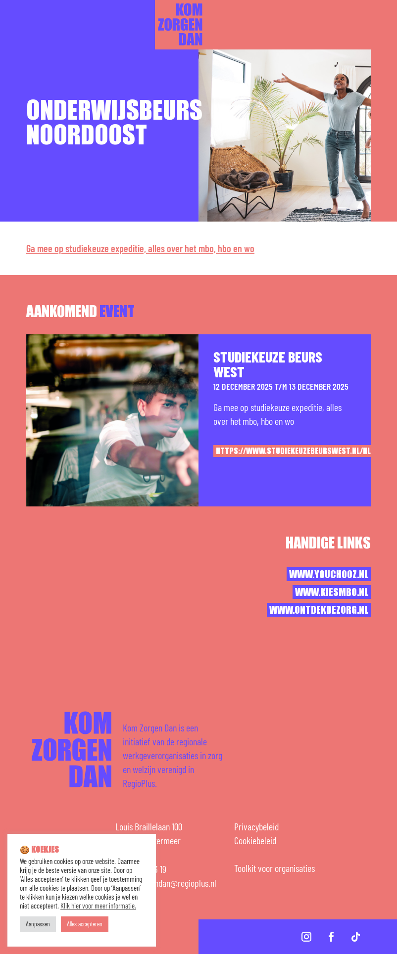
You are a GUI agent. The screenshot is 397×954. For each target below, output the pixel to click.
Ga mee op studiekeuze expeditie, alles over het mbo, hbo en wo (140, 248)
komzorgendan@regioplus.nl (169, 883)
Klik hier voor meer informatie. (98, 905)
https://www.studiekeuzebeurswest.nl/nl (293, 451)
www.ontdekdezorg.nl (318, 610)
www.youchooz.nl (328, 574)
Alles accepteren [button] (84, 924)
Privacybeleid (256, 826)
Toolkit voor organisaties (274, 868)
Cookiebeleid (255, 840)
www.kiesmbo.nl (331, 592)
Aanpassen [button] (38, 924)
